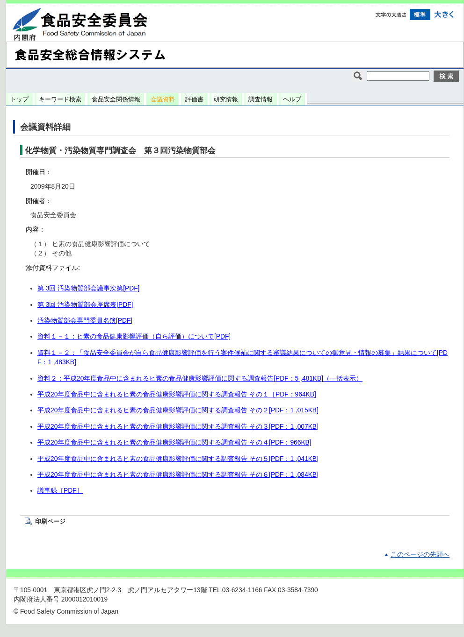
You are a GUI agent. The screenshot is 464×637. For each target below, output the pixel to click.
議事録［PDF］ (60, 490)
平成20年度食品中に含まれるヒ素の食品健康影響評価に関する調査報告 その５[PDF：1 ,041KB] (178, 458)
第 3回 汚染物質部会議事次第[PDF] (88, 288)
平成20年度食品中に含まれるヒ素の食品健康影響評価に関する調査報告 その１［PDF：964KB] (176, 394)
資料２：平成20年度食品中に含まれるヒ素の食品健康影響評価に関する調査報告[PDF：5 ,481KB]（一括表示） (199, 378)
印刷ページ (50, 521)
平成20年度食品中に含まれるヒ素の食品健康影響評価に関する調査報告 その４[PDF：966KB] (174, 442)
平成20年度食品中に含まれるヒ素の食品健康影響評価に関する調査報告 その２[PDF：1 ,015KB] (178, 410)
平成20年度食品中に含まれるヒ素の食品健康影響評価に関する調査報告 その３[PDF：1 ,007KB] (178, 426)
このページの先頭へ (420, 554)
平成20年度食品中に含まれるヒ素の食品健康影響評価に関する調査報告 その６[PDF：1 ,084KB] (178, 474)
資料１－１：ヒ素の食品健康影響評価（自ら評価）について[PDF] (134, 336)
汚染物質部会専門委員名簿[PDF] (84, 320)
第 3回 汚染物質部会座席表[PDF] (85, 304)
